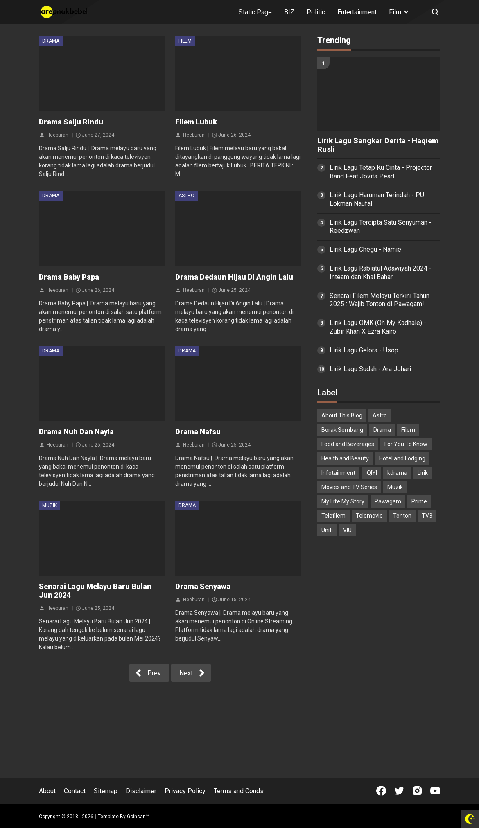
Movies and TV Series (349, 487)
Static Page (255, 12)
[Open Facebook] (381, 791)
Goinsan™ (138, 816)
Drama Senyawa (202, 586)
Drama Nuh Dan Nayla (76, 431)
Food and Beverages (347, 444)
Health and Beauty (345, 458)
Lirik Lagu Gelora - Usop (364, 350)
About (47, 791)
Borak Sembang (342, 429)
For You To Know (405, 444)
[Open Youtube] (435, 791)
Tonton (402, 515)
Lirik (423, 472)
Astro (186, 196)
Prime (419, 501)
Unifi (327, 530)
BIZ (289, 12)
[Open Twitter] (399, 791)
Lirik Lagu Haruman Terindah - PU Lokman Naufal (377, 199)
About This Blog (341, 415)
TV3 (427, 515)
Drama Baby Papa (69, 277)
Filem (185, 41)
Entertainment (357, 12)
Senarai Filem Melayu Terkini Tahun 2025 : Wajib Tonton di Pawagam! (379, 300)
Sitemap (105, 791)
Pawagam (388, 501)
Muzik (49, 505)
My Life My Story (342, 501)
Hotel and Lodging (402, 458)
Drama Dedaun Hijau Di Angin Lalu (234, 277)
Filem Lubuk (196, 121)
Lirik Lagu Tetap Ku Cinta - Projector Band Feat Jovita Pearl (381, 172)
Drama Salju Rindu (71, 121)
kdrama (397, 472)
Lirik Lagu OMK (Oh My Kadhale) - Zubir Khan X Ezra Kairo (378, 327)
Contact (75, 791)
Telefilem (333, 515)
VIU (347, 530)
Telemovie (369, 515)
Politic (316, 12)
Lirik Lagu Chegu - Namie (365, 249)
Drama (50, 41)
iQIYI (371, 472)
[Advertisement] (378, 599)
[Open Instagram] (417, 791)
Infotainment (338, 472)
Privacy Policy (185, 791)
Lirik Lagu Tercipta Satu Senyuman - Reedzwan (381, 227)
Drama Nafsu (198, 431)
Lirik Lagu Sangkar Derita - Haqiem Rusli (377, 145)
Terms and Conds (239, 791)
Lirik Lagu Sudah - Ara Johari (370, 369)
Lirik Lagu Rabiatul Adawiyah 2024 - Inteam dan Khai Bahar (381, 272)
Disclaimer (141, 791)
